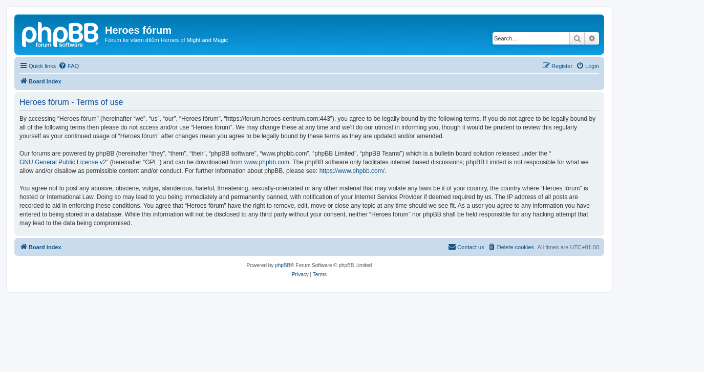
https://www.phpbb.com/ (352, 170)
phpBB (282, 265)
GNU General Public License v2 (62, 162)
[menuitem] (68, 66)
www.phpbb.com (266, 162)
